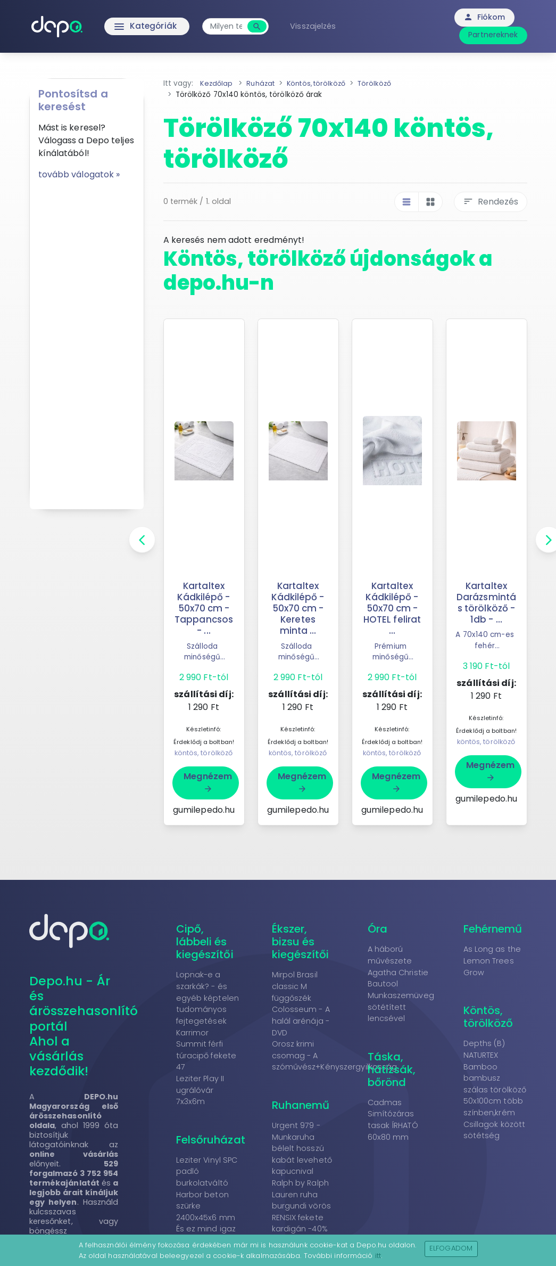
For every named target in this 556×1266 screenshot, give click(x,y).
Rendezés (490, 201)
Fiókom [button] (484, 17)
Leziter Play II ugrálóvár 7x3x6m (200, 1090)
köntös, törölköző (204, 752)
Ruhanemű (301, 1105)
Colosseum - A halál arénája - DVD (301, 1021)
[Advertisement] (86, 341)
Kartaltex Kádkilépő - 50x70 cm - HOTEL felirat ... (392, 608)
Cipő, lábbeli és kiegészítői (205, 941)
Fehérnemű (492, 928)
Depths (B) (484, 1043)
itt (378, 1256)
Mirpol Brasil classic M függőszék (295, 986)
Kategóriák (129, 26)
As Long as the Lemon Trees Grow (492, 960)
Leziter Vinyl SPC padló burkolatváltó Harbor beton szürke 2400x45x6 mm (207, 1189)
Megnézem (208, 782)
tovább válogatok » (79, 174)
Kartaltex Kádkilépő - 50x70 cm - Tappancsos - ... (203, 608)
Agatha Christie (398, 972)
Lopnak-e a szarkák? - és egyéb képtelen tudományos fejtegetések (207, 997)
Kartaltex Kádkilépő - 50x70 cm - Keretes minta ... (298, 608)
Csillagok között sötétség (494, 1130)
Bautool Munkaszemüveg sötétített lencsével (401, 1001)
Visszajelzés (320, 26)
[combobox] (233, 26)
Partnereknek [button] (493, 34)
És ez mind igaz (206, 1228)
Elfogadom (450, 1248)
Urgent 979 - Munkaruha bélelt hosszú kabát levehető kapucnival (302, 1148)
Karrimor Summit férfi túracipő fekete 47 (206, 1050)
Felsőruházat (210, 1139)
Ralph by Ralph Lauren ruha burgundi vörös (301, 1194)
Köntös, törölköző (488, 1017)
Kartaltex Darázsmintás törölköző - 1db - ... (486, 602)
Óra (377, 928)
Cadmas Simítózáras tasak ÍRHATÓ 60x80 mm (393, 1119)
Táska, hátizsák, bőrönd (392, 1069)
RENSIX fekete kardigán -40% (300, 1223)
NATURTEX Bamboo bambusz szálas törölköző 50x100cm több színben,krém (495, 1084)
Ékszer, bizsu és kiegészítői (300, 941)
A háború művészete (390, 955)
